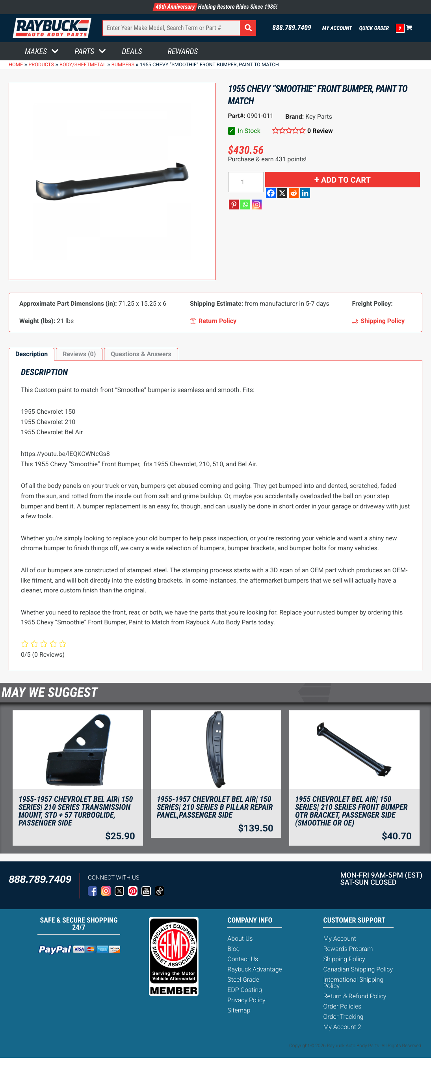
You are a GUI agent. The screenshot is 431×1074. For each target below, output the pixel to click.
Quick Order (374, 28)
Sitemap (238, 1010)
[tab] (31, 354)
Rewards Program (348, 949)
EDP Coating (244, 990)
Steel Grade (243, 979)
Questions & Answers (141, 354)
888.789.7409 (291, 28)
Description (31, 354)
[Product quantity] (246, 182)
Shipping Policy (344, 959)
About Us (240, 938)
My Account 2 (342, 1027)
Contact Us (242, 959)
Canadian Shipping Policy (358, 969)
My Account (337, 28)
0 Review (320, 130)
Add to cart (346, 180)
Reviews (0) (79, 354)
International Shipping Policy (353, 983)
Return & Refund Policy (354, 996)
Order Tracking (343, 1016)
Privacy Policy (246, 1000)
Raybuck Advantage (254, 969)
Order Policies (342, 1006)
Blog (233, 949)
